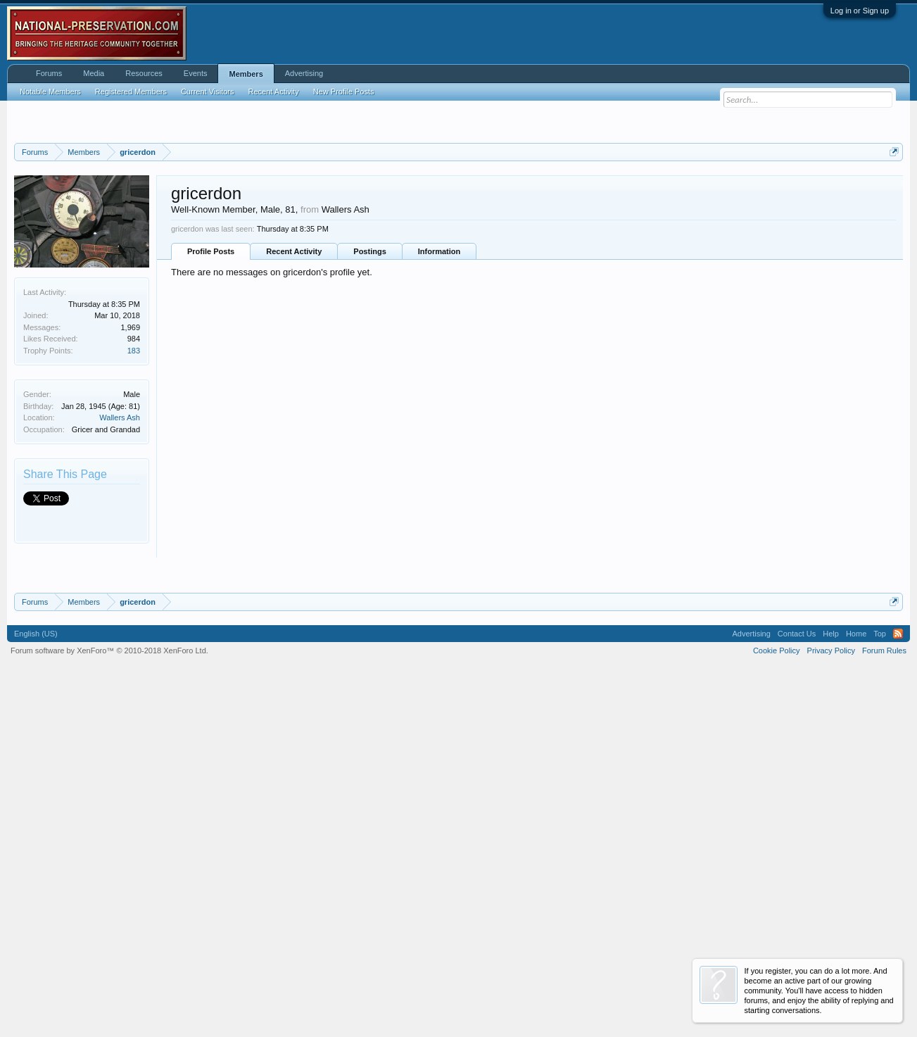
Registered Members (131, 91)
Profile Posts (210, 424)
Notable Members (50, 91)
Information (439, 424)
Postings (369, 424)
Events (196, 73)
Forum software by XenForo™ (109, 996)
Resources (144, 73)
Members (246, 74)
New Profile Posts (343, 91)
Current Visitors (207, 91)
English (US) (36, 979)
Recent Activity (294, 424)
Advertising (304, 73)
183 (133, 523)
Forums (49, 73)
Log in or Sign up (859, 10)
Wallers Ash (119, 590)
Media (93, 73)
